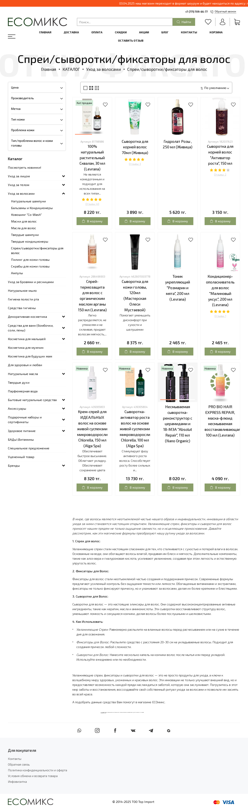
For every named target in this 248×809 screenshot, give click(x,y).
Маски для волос (24, 221)
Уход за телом (18, 185)
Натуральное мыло (22, 290)
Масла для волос (23, 228)
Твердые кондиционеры (29, 241)
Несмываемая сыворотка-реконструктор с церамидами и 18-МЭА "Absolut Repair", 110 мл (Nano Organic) (177, 423)
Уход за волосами (103, 69)
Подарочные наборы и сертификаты (25, 419)
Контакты (189, 32)
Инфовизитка (17, 781)
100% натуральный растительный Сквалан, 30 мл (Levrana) (92, 157)
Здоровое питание (22, 431)
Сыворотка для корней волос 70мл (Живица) (135, 147)
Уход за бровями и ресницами (31, 282)
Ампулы (17, 273)
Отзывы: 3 (135, 164)
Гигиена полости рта (23, 299)
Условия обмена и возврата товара (33, 776)
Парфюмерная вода (22, 391)
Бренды (14, 465)
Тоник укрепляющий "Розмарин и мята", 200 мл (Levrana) (177, 287)
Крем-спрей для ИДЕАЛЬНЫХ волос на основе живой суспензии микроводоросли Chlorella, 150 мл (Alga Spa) (92, 428)
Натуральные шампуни (28, 201)
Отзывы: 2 (220, 174)
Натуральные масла (23, 374)
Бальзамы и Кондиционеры (32, 208)
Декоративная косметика (27, 316)
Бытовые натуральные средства (32, 400)
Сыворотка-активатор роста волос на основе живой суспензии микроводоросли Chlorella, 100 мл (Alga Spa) (135, 428)
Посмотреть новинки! (24, 167)
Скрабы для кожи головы (30, 266)
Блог (164, 32)
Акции (144, 32)
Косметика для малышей (27, 339)
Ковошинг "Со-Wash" (26, 214)
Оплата (96, 32)
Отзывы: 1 (220, 316)
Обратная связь (19, 764)
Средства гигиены (22, 308)
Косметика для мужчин (25, 347)
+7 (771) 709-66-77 (196, 11)
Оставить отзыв (130, 40)
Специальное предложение (28, 448)
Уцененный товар (21, 457)
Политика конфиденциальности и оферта (37, 770)
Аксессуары (17, 408)
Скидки (121, 32)
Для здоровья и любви (25, 365)
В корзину (92, 221)
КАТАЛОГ (71, 69)
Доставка (71, 32)
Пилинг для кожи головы (30, 259)
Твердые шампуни (25, 235)
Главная (45, 32)
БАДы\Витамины (21, 439)
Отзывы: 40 (92, 204)
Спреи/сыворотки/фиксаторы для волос (37, 250)
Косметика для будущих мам (30, 356)
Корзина (216, 32)
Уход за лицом (19, 176)
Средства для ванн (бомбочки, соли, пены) (30, 328)
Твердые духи (18, 382)
